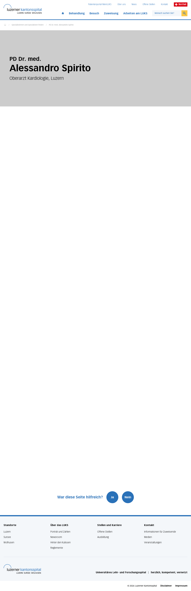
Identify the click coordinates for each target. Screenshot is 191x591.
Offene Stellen (149, 4)
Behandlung (77, 13)
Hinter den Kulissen (60, 542)
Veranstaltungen (153, 542)
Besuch (94, 13)
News (134, 4)
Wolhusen (9, 542)
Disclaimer (166, 586)
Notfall (180, 4)
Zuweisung (111, 13)
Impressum (181, 586)
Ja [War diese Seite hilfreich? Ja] (112, 497)
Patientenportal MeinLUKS (99, 4)
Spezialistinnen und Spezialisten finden (28, 25)
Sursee (7, 537)
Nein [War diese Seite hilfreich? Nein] (128, 497)
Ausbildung (103, 537)
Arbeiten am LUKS (135, 13)
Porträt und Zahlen (60, 531)
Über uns (121, 4)
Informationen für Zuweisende (160, 531)
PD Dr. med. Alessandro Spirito (61, 25)
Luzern (7, 531)
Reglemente (56, 547)
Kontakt (164, 4)
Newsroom (56, 537)
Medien (148, 537)
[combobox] (166, 13)
